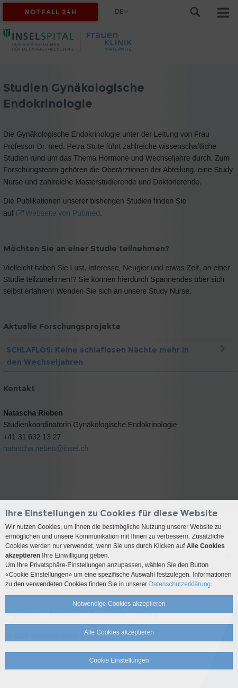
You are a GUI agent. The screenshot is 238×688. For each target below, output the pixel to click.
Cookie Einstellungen (119, 660)
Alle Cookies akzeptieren (119, 632)
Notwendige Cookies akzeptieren (118, 603)
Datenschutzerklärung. (181, 584)
